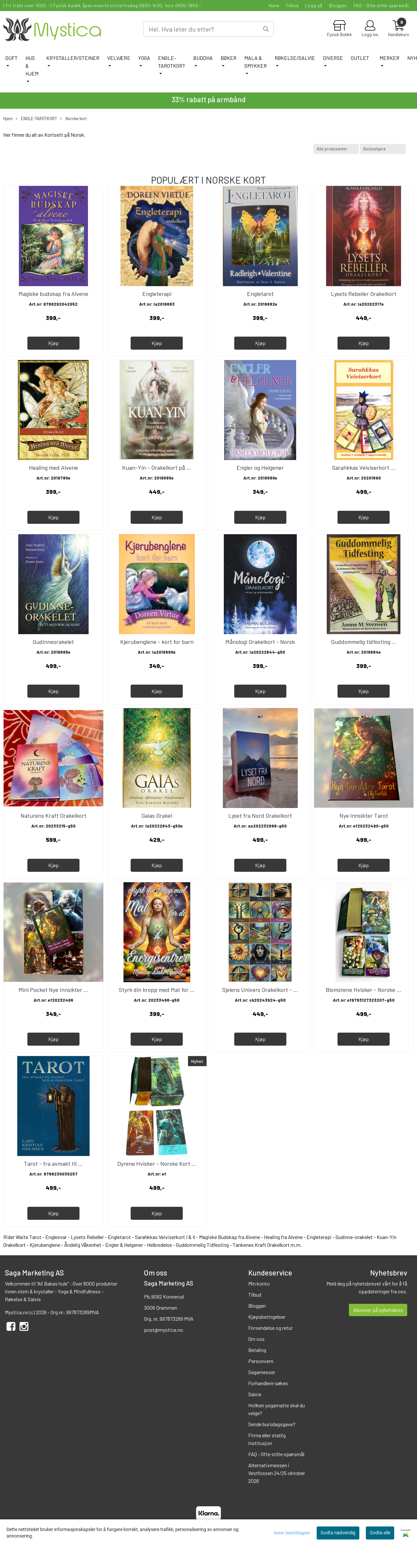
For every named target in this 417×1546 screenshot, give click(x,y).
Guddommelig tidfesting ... (363, 641)
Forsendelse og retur (270, 1328)
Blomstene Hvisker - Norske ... (363, 989)
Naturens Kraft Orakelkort (53, 815)
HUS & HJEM (31, 66)
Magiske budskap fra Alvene (53, 293)
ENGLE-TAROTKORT (171, 62)
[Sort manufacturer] (336, 149)
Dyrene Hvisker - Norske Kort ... (156, 1163)
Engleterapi (156, 293)
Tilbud (292, 5)
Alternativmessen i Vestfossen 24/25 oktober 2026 (276, 1473)
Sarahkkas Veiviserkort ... (363, 467)
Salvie (254, 1394)
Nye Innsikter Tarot (363, 815)
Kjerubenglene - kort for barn (157, 641)
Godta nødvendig (338, 1532)
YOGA (144, 58)
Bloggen (338, 5)
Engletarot (260, 293)
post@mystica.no (163, 1330)
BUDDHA (203, 58)
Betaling (257, 1350)
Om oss (256, 1339)
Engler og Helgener (260, 467)
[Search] (208, 29)
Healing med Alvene (53, 467)
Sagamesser (261, 1372)
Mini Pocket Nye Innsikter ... (53, 989)
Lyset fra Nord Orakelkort (260, 815)
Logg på (314, 5)
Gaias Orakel (156, 815)
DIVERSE (333, 58)
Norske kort (73, 118)
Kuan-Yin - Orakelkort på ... (156, 467)
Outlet (360, 58)
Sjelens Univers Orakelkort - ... (260, 989)
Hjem (274, 5)
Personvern (260, 1361)
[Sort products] (383, 149)
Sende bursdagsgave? (271, 1424)
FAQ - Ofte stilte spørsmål (381, 5)
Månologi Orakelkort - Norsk (260, 641)
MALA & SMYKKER (255, 62)
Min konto (259, 1283)
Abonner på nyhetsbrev (378, 1310)
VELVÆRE (118, 58)
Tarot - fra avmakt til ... (53, 1163)
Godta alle (380, 1532)
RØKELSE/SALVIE (295, 58)
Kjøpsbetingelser (266, 1317)
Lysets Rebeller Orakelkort (363, 293)
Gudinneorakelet (53, 641)
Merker (389, 58)
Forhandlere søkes (268, 1383)
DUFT (11, 58)
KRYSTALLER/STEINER (72, 58)
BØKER (229, 58)
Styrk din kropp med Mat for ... (157, 989)
